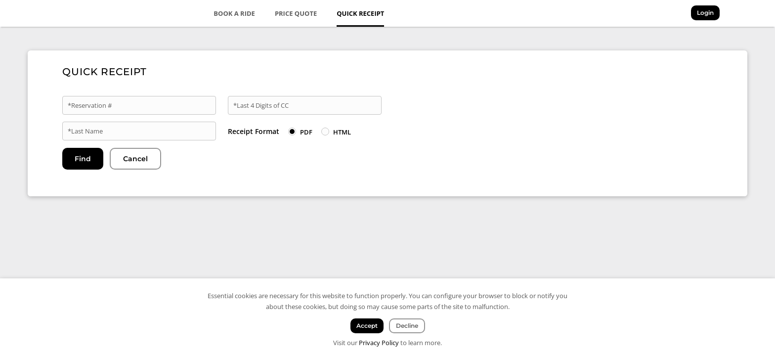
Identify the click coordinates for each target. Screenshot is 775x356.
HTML (342, 132)
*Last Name (85, 131)
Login (705, 12)
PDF (306, 132)
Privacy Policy (379, 342)
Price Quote (296, 13)
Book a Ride (234, 13)
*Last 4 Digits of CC (261, 105)
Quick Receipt (360, 13)
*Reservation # (90, 105)
